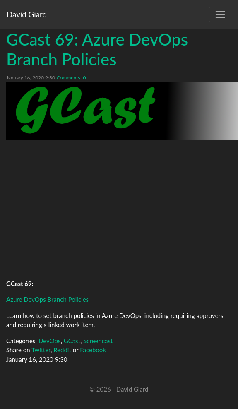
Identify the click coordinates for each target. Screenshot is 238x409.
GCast (72, 340)
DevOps (49, 340)
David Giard (27, 14)
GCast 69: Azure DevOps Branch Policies (97, 49)
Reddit (62, 350)
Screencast (98, 340)
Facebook (93, 350)
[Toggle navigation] (220, 14)
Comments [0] (72, 78)
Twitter (40, 350)
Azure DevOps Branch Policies (47, 299)
